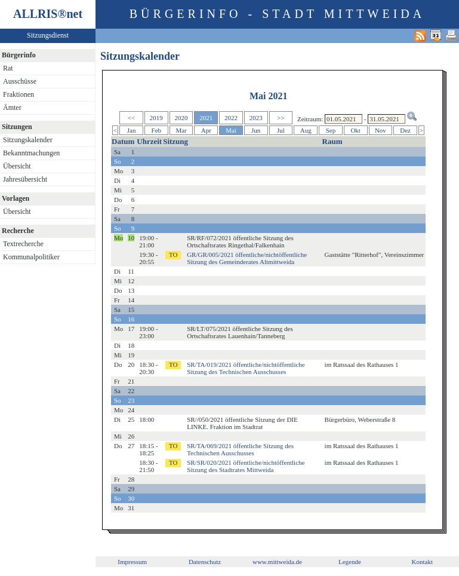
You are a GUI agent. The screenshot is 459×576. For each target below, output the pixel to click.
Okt (355, 130)
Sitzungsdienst (48, 35)
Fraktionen (18, 94)
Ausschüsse (19, 81)
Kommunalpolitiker (31, 257)
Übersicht (17, 166)
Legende (349, 561)
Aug (306, 130)
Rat (8, 68)
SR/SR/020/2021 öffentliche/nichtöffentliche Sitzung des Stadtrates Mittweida (245, 466)
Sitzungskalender (28, 140)
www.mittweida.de (277, 561)
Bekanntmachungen (31, 153)
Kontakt (422, 561)
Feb (157, 130)
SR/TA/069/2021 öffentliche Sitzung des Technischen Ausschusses (240, 449)
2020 (181, 117)
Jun (255, 130)
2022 (231, 117)
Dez (405, 130)
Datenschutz (205, 561)
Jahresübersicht (25, 179)
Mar (180, 130)
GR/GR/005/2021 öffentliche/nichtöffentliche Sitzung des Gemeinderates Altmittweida (247, 258)
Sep (331, 130)
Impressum (132, 561)
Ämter (12, 107)
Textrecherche (23, 244)
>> (280, 117)
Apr (206, 130)
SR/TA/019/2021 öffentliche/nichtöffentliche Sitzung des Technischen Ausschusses (246, 368)
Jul (281, 130)
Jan (131, 130)
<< (131, 117)
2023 (256, 117)
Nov (380, 130)
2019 (156, 117)
